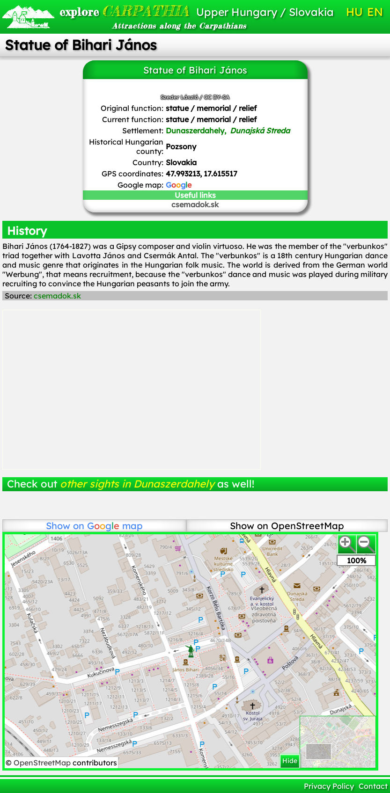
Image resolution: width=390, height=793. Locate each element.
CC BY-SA (216, 97)
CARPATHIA (118, 10)
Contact (373, 786)
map (115, 525)
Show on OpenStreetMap (287, 525)
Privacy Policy (329, 786)
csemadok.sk (195, 204)
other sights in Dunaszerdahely (137, 483)
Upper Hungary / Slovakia (265, 12)
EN (375, 12)
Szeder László (179, 97)
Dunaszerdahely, (228, 130)
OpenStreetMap (43, 762)
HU (354, 12)
